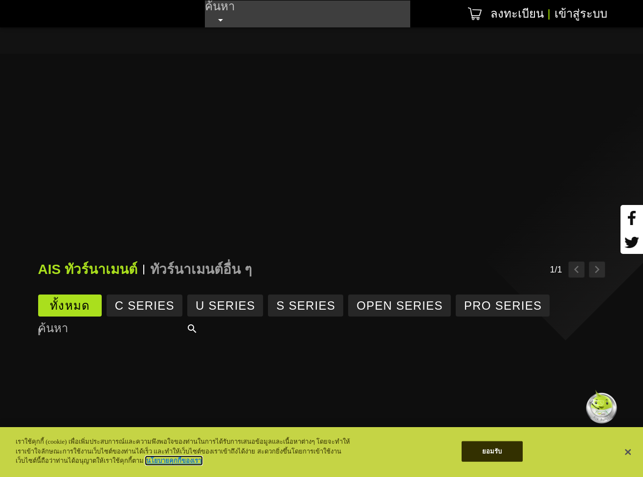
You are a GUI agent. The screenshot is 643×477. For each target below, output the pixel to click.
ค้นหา (220, 5)
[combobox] (307, 13)
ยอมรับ (492, 451)
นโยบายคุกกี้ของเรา (173, 460)
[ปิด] (628, 452)
